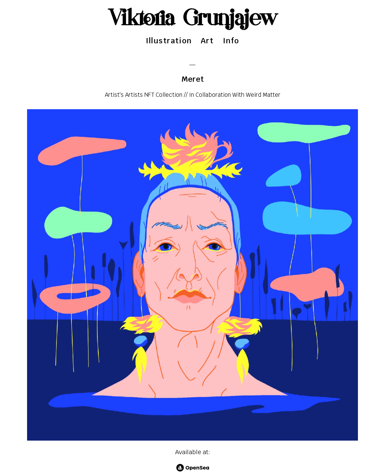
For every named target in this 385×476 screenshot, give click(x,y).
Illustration (169, 41)
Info (231, 41)
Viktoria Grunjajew (193, 19)
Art (207, 41)
